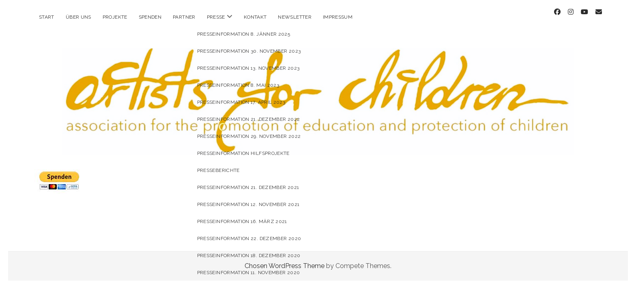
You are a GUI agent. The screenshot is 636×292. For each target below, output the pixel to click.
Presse (216, 17)
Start (46, 17)
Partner (184, 17)
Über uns (78, 17)
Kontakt (255, 17)
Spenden (150, 17)
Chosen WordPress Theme (284, 258)
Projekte (115, 17)
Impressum (337, 17)
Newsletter (295, 17)
